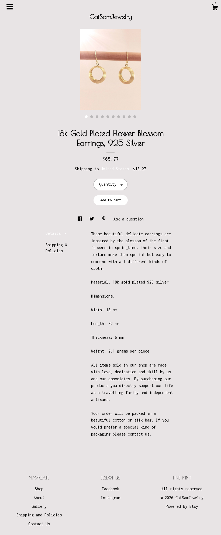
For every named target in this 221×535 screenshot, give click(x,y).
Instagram (110, 497)
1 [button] (86, 116)
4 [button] (102, 116)
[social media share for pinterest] (105, 219)
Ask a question (128, 219)
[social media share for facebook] (81, 219)
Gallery (39, 506)
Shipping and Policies (39, 515)
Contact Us (39, 524)
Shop (39, 488)
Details (56, 233)
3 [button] (97, 116)
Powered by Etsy (182, 506)
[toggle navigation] (9, 6)
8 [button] (124, 116)
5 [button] (107, 116)
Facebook (110, 488)
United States (115, 169)
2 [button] (91, 116)
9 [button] (129, 116)
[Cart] (215, 8)
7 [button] (118, 116)
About (39, 497)
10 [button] (134, 116)
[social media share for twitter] (92, 219)
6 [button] (113, 116)
